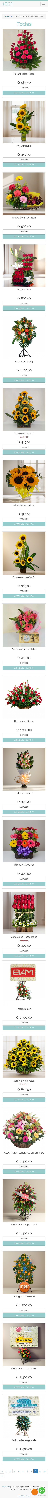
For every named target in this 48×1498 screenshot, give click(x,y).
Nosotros (6, 1487)
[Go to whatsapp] (42, 1490)
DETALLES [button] (24, 88)
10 (45, 1471)
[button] (24, 93)
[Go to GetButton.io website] (42, 1495)
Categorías (8, 16)
